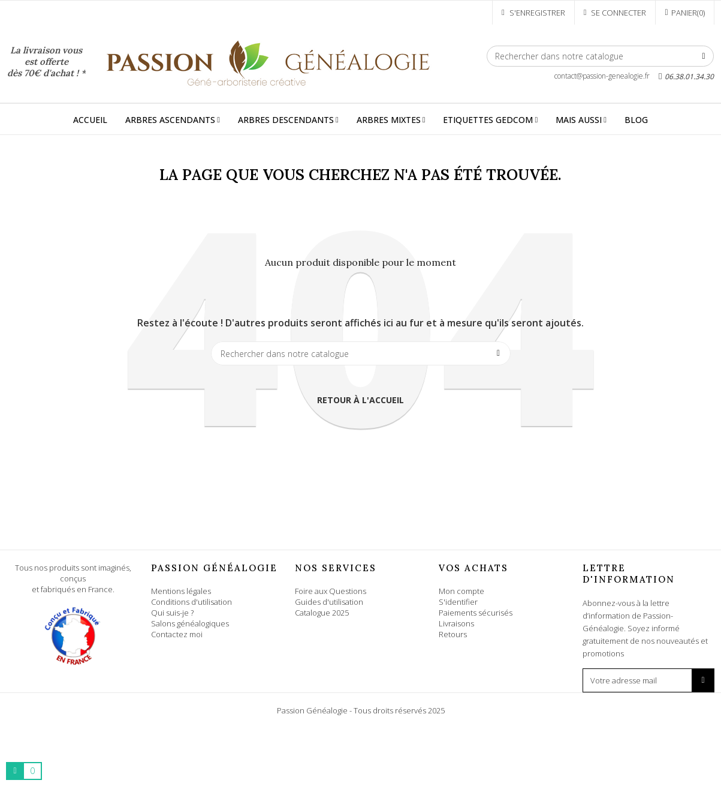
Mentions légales (181, 591)
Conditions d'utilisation (191, 601)
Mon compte (461, 591)
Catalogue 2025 (322, 612)
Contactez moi (177, 634)
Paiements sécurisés (475, 612)
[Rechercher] (600, 56)
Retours (453, 634)
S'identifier (458, 601)
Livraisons (456, 623)
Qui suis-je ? (172, 612)
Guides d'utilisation (329, 601)
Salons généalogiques (190, 623)
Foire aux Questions (330, 591)
